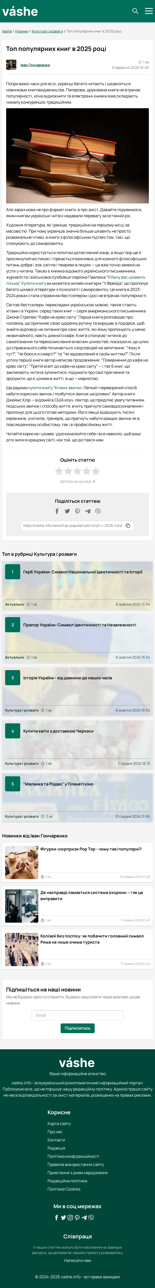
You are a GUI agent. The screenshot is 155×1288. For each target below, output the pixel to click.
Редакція (56, 1148)
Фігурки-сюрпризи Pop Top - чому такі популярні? (91, 849)
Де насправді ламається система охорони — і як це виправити (91, 895)
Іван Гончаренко (28, 65)
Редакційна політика (67, 1181)
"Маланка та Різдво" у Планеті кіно (58, 784)
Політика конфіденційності (73, 1156)
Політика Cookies (64, 1189)
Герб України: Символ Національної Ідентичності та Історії (82, 571)
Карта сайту (59, 1123)
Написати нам (77, 1260)
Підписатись (78, 1028)
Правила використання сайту (76, 1164)
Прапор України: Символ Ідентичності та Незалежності (79, 624)
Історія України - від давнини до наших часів (67, 678)
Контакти (56, 1140)
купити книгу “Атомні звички (55, 387)
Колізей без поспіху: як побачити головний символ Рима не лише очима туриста (92, 939)
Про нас (55, 1131)
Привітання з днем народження (78, 1172)
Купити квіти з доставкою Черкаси (58, 731)
